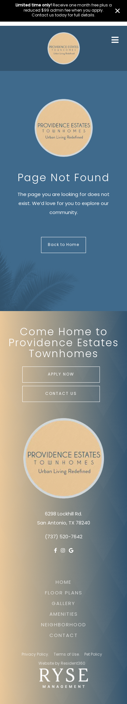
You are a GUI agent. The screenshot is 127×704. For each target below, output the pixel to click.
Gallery (63, 604)
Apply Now (61, 374)
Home (63, 583)
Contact (63, 636)
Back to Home (63, 245)
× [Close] (117, 10)
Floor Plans (63, 593)
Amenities (63, 615)
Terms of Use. (67, 654)
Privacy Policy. (35, 654)
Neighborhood (63, 625)
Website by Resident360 (61, 663)
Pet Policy (93, 654)
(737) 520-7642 (63, 537)
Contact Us (61, 394)
